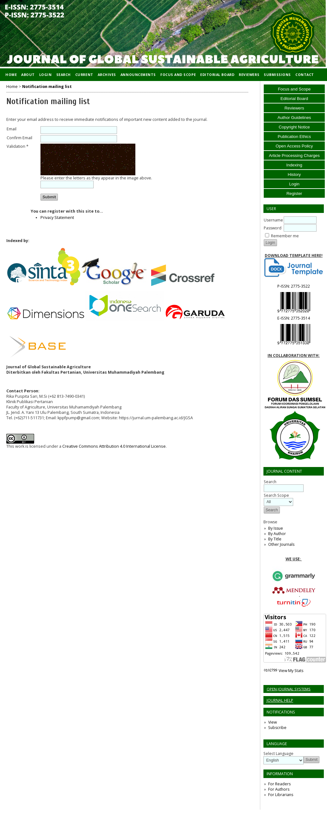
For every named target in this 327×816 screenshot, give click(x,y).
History (294, 174)
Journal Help (280, 700)
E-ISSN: (293, 318)
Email (11, 129)
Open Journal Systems (289, 689)
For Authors (278, 789)
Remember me (285, 236)
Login (294, 184)
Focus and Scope (294, 89)
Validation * (17, 146)
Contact (304, 74)
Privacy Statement (57, 217)
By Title (274, 539)
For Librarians (280, 794)
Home (11, 74)
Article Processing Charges (294, 155)
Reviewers (294, 108)
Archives (107, 74)
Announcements (138, 74)
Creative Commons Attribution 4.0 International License (114, 446)
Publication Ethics (294, 136)
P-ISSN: (293, 286)
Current (84, 74)
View (272, 722)
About (28, 74)
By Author (277, 533)
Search (63, 74)
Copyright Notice (294, 127)
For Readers (279, 784)
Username (273, 220)
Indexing (294, 165)
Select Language (278, 753)
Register (294, 193)
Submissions (277, 74)
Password (272, 228)
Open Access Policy (294, 146)
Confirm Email (19, 137)
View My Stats (291, 670)
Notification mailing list (47, 86)
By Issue (275, 528)
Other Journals (281, 544)
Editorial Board (294, 98)
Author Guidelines (294, 117)
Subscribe (277, 727)
